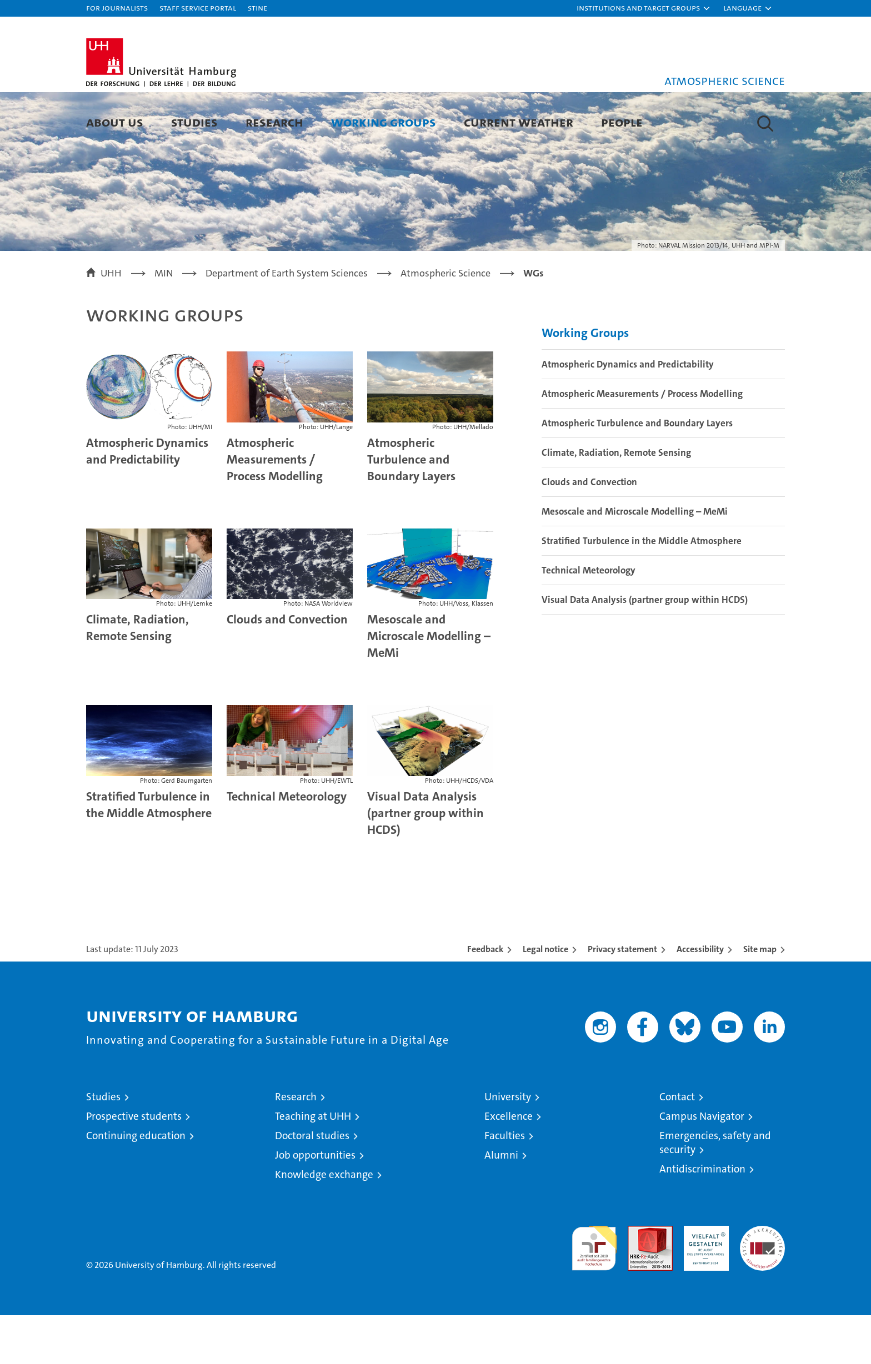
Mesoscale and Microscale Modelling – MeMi (428, 685)
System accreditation (762, 1286)
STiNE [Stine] (257, 7)
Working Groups (383, 122)
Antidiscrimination (702, 1218)
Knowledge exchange (324, 1223)
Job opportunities (315, 1204)
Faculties (504, 1184)
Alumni (501, 1204)
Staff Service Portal (197, 7)
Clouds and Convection (287, 669)
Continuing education (136, 1184)
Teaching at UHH (313, 1165)
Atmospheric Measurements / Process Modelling (275, 508)
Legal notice (545, 998)
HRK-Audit (703, 1280)
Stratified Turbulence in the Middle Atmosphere (149, 853)
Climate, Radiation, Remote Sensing (137, 677)
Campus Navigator (701, 1165)
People (622, 122)
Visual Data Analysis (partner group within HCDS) (425, 862)
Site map (760, 998)
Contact (677, 1145)
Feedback (485, 998)
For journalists (117, 7)
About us (114, 122)
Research (274, 122)
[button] (644, 8)
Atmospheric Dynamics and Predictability (147, 500)
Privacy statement (622, 998)
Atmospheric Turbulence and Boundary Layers (411, 508)
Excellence (508, 1165)
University (507, 1145)
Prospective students (134, 1165)
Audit (638, 1280)
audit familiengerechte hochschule (594, 1292)
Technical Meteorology (287, 845)
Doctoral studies (312, 1184)
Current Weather (518, 122)
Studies (194, 122)
